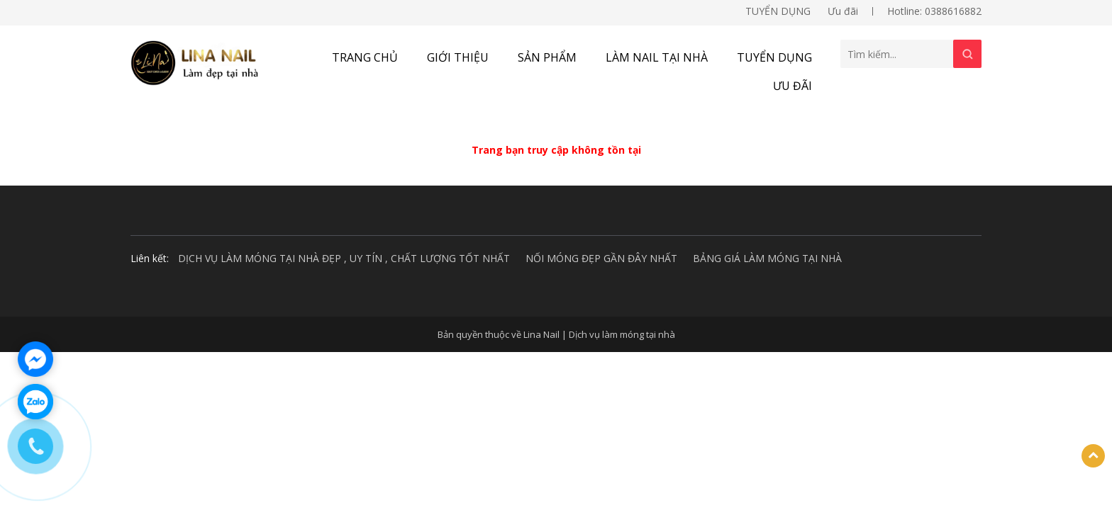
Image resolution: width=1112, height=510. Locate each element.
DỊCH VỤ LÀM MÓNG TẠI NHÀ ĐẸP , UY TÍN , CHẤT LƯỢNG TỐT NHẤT (344, 258)
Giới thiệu (458, 57)
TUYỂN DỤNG (778, 11)
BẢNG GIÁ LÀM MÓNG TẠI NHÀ (767, 258)
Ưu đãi (843, 11)
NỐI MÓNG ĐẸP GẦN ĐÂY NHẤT (601, 258)
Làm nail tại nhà (657, 57)
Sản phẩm (547, 57)
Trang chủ (365, 57)
